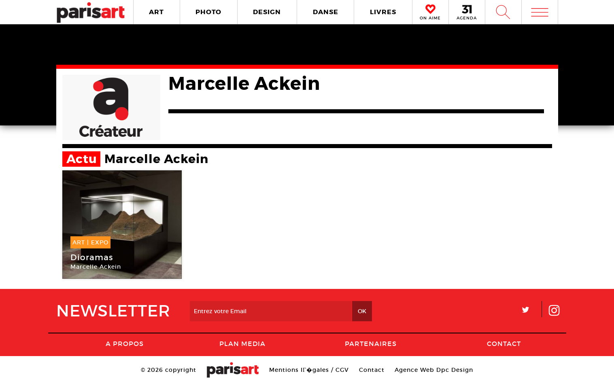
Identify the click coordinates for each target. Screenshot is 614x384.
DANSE (325, 12)
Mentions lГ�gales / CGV (309, 369)
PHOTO (208, 12)
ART (156, 12)
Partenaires (371, 343)
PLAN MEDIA (242, 343)
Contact (504, 343)
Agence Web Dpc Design (434, 369)
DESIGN (267, 12)
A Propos (125, 343)
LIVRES (383, 12)
